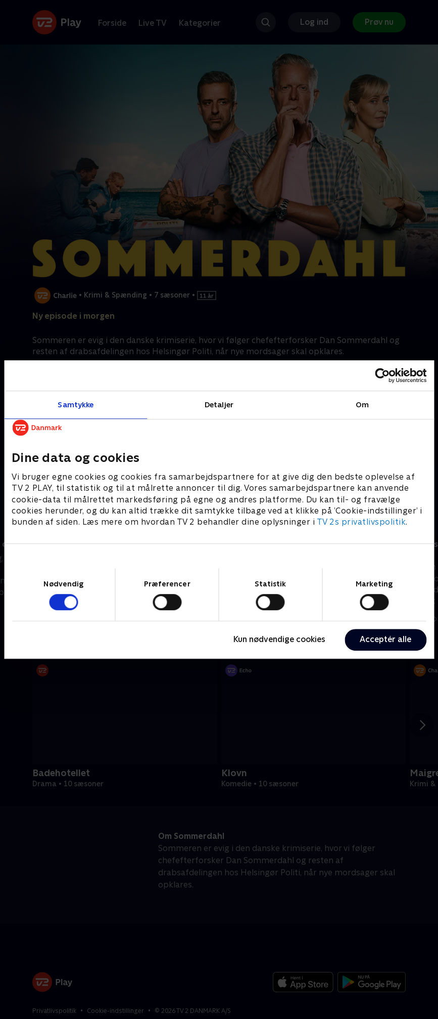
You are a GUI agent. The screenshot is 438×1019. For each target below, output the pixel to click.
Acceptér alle (385, 639)
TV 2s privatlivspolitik (361, 522)
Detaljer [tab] (219, 404)
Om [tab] (362, 404)
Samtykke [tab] (75, 404)
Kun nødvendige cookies (279, 639)
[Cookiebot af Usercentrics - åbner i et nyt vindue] (382, 375)
